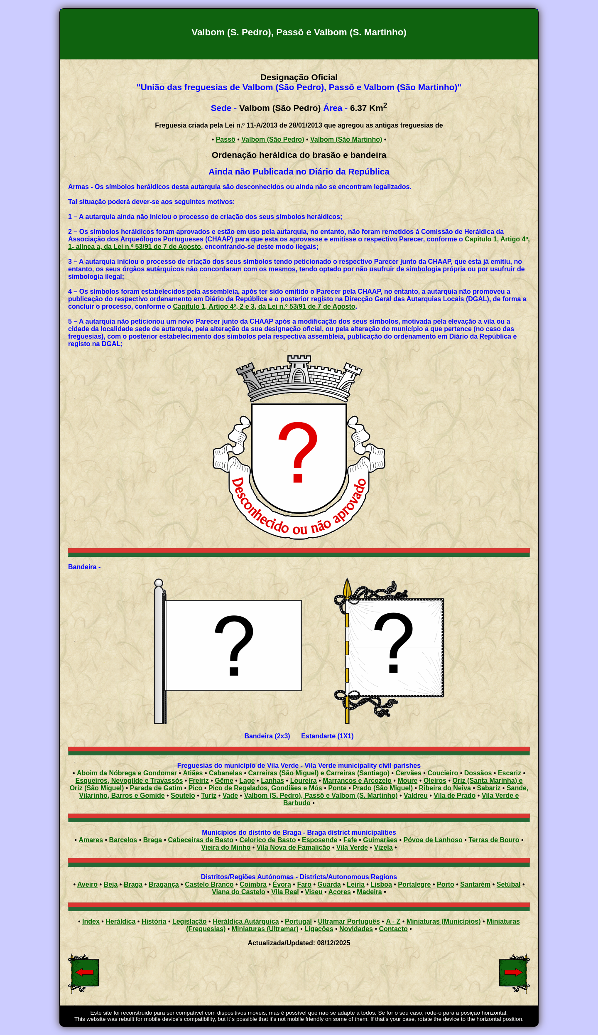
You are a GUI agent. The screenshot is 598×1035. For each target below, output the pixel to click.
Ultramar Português (349, 921)
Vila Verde (352, 847)
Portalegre (414, 884)
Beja (111, 884)
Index (91, 921)
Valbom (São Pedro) (272, 139)
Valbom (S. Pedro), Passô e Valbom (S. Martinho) (321, 795)
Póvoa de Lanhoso (432, 839)
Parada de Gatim (156, 788)
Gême (224, 780)
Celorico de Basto (267, 839)
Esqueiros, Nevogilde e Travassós (129, 780)
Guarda (329, 884)
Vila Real (285, 891)
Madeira (369, 891)
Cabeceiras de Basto (200, 839)
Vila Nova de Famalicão (294, 847)
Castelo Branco (209, 884)
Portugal (298, 921)
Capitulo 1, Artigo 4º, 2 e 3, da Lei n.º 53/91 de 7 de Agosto (264, 306)
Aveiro (87, 884)
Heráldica (120, 921)
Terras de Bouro (493, 839)
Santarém (475, 884)
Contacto (393, 928)
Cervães (409, 773)
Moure (407, 780)
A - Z (393, 921)
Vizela (383, 847)
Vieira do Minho (225, 847)
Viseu (313, 891)
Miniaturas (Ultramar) (265, 928)
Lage (247, 780)
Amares (90, 839)
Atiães (193, 773)
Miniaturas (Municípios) (444, 921)
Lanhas (272, 780)
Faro (304, 884)
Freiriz (199, 780)
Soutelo (183, 795)
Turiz (208, 795)
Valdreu (416, 795)
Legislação (189, 921)
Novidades (356, 928)
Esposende (319, 839)
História (154, 921)
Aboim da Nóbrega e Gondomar (127, 773)
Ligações (318, 928)
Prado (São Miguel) (383, 788)
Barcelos (123, 839)
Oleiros (435, 780)
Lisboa (381, 884)
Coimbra (253, 884)
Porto (445, 884)
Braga (152, 839)
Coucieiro (442, 773)
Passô (225, 139)
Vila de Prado (454, 795)
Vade (230, 795)
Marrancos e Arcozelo (357, 780)
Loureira (303, 780)
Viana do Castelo (238, 891)
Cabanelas (225, 773)
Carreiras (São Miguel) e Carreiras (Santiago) (319, 773)
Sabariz (488, 788)
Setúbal (509, 884)
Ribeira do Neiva (445, 788)
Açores (339, 891)
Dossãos (478, 773)
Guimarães (380, 839)
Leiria (356, 884)
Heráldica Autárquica (246, 921)
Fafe (350, 839)
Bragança (164, 884)
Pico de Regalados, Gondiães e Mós (265, 788)
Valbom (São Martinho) (346, 139)
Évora (281, 884)
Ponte (337, 788)
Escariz (509, 773)
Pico (196, 788)
